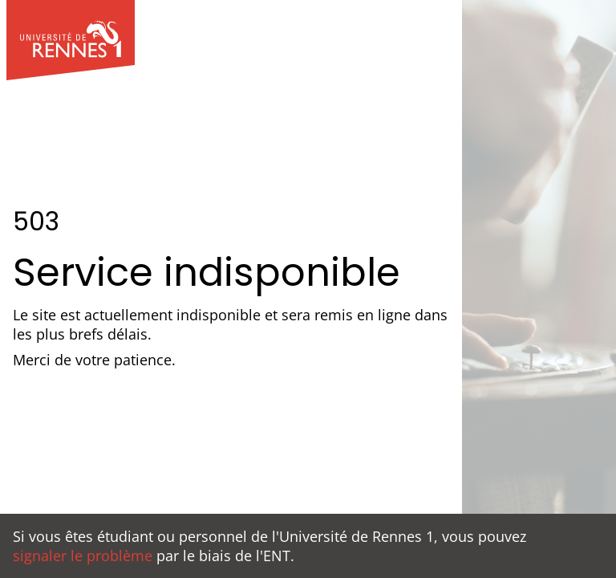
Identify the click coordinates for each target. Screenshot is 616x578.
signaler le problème (82, 555)
